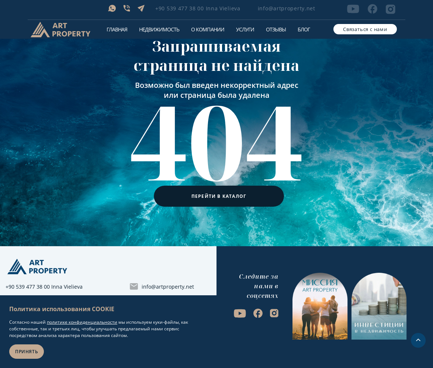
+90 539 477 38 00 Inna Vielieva (197, 8)
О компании (207, 29)
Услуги (245, 29)
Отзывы (276, 29)
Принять (26, 351)
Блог (304, 29)
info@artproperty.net (286, 8)
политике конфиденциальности (82, 322)
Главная (117, 29)
